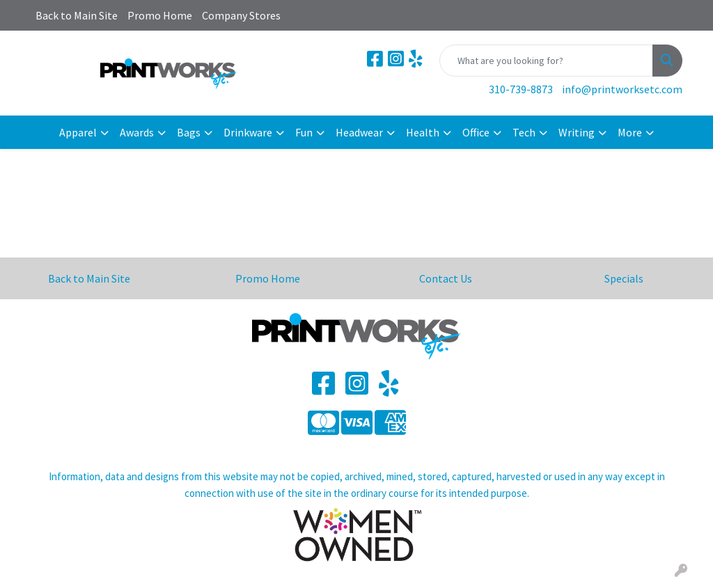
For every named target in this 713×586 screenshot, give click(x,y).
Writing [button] (576, 132)
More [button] (630, 132)
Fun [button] (304, 132)
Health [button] (422, 132)
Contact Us (445, 278)
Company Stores (241, 15)
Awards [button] (137, 132)
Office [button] (475, 132)
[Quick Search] (546, 61)
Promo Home (159, 15)
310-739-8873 (521, 89)
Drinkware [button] (248, 132)
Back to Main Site (77, 15)
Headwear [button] (359, 132)
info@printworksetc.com (622, 89)
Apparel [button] (78, 132)
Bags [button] (189, 132)
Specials (623, 278)
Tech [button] (523, 132)
